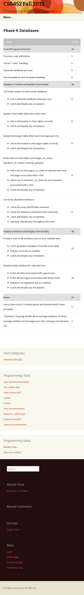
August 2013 (13, 529)
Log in (10, 551)
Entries (13, 557)
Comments (15, 562)
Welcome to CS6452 (17, 490)
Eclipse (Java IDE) (12, 419)
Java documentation (13, 408)
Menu (7, 17)
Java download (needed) (16, 381)
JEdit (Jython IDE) (12, 392)
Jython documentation (15, 424)
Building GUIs (10, 446)
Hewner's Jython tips (14, 413)
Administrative (10, 359)
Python (7, 403)
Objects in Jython (12, 452)
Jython (6, 397)
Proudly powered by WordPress (19, 587)
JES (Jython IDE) (11, 387)
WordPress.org (15, 567)
